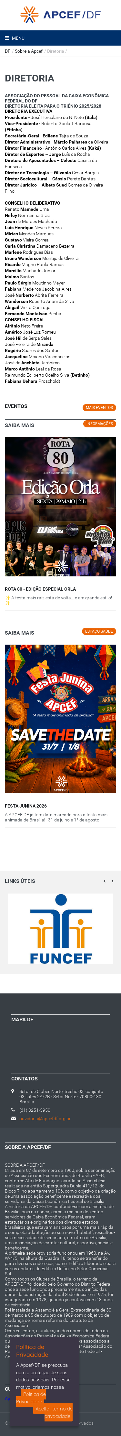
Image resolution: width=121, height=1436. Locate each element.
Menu (18, 38)
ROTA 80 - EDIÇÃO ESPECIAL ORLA (40, 589)
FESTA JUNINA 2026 (26, 806)
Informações (99, 424)
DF (7, 51)
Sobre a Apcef (29, 51)
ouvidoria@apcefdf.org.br (45, 1118)
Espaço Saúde (99, 631)
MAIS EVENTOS (99, 407)
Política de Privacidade (31, 1398)
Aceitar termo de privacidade (54, 1412)
